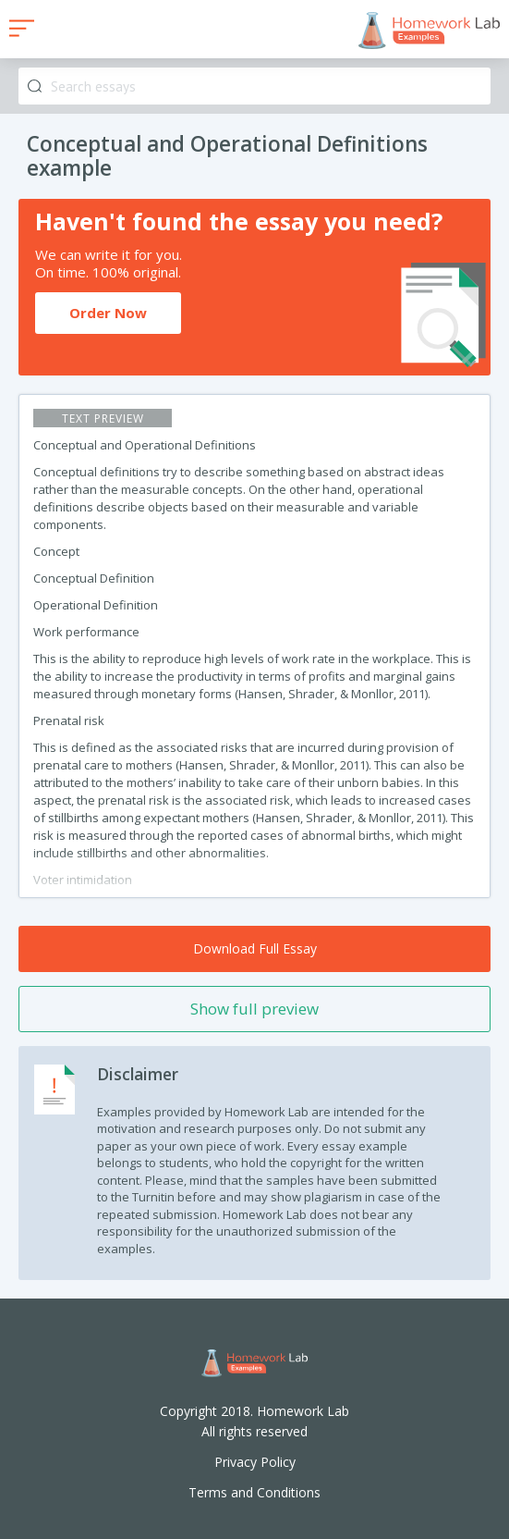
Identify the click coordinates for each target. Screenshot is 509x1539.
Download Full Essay (255, 948)
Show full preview (254, 1008)
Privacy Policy (255, 1462)
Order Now (108, 312)
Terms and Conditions (254, 1492)
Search (35, 86)
